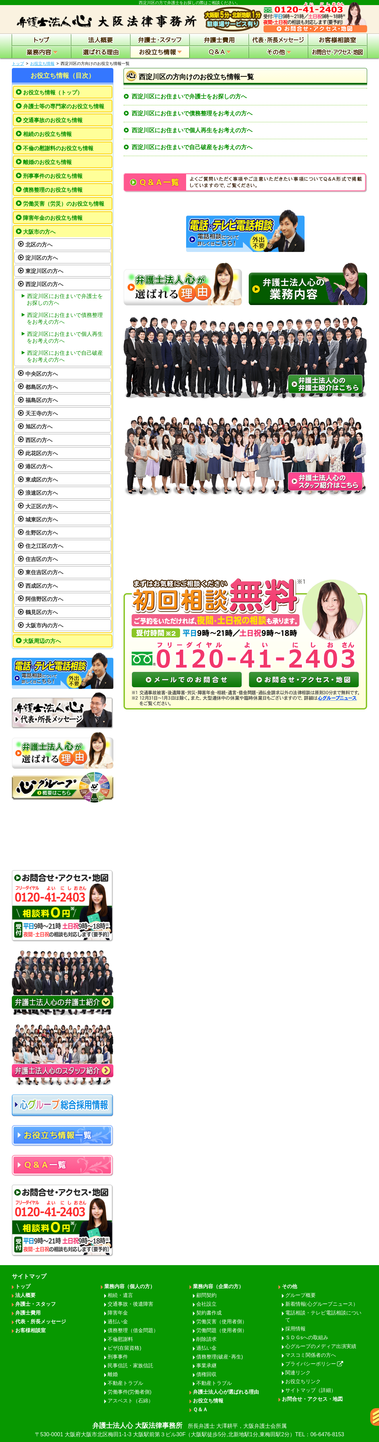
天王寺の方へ (41, 413)
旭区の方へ (38, 426)
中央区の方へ (41, 374)
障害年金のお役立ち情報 (53, 218)
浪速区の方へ (41, 493)
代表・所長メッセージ (40, 1321)
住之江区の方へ (44, 546)
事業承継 (206, 1365)
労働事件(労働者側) (130, 1392)
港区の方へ (38, 466)
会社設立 (206, 1304)
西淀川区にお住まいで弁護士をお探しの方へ (189, 96)
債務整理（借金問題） (133, 1330)
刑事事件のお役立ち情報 (53, 176)
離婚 (113, 1374)
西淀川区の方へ (44, 284)
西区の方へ (38, 440)
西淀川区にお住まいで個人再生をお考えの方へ (192, 130)
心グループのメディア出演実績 (320, 1346)
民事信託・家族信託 (130, 1365)
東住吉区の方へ (44, 572)
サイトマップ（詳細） (310, 1390)
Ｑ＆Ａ (200, 1409)
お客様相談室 (30, 1330)
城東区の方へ (41, 519)
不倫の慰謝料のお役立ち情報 (58, 148)
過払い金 (118, 1321)
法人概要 (25, 1295)
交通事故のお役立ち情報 (53, 120)
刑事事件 (118, 1356)
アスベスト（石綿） (130, 1400)
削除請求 (206, 1339)
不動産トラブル (125, 1383)
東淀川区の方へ (44, 271)
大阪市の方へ (39, 232)
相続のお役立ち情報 (47, 134)
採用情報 (295, 1328)
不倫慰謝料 (120, 1339)
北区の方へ (38, 245)
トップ (18, 63)
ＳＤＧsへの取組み (307, 1337)
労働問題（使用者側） (221, 1330)
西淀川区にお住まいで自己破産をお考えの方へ (192, 147)
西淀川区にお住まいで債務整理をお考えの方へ (192, 113)
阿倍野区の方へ (44, 599)
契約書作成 (209, 1313)
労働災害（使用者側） (221, 1321)
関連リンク (298, 1372)
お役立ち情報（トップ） (53, 92)
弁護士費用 (28, 1313)
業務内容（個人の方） (129, 1286)
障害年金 (118, 1313)
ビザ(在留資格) (124, 1348)
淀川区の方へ (41, 258)
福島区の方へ (41, 400)
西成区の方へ (41, 586)
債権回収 (206, 1374)
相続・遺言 (120, 1295)
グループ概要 (300, 1295)
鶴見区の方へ (41, 612)
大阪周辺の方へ (42, 641)
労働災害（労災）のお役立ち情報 (63, 204)
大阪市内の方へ (44, 625)
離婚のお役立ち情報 (47, 162)
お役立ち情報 (42, 63)
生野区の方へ (41, 533)
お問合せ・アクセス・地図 (312, 1399)
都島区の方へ (41, 387)
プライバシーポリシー (314, 1364)
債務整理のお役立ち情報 (53, 190)
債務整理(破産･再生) (219, 1356)
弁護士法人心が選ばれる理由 (226, 1392)
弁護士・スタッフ (35, 1304)
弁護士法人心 (189, 1430)
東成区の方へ (41, 480)
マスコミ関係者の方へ (310, 1355)
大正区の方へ (41, 506)
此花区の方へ (41, 453)
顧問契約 (206, 1295)
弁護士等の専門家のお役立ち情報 (63, 106)
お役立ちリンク (303, 1381)
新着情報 (321, 1304)
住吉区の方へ (41, 559)
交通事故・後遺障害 (130, 1304)
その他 (289, 1286)
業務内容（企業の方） (218, 1286)
